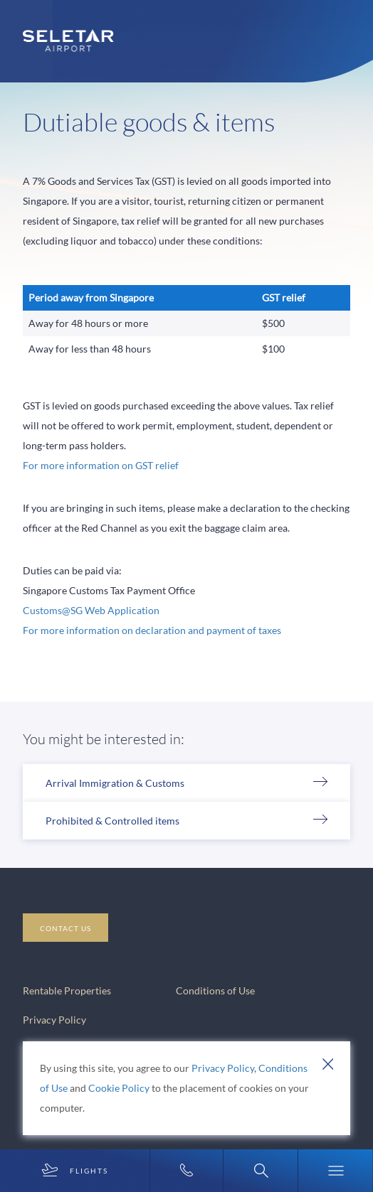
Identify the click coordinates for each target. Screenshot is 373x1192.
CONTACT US (65, 928)
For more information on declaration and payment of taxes (152, 630)
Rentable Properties (67, 990)
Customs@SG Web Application (91, 610)
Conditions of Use (215, 990)
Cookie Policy (118, 1088)
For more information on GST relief (101, 465)
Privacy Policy (222, 1068)
